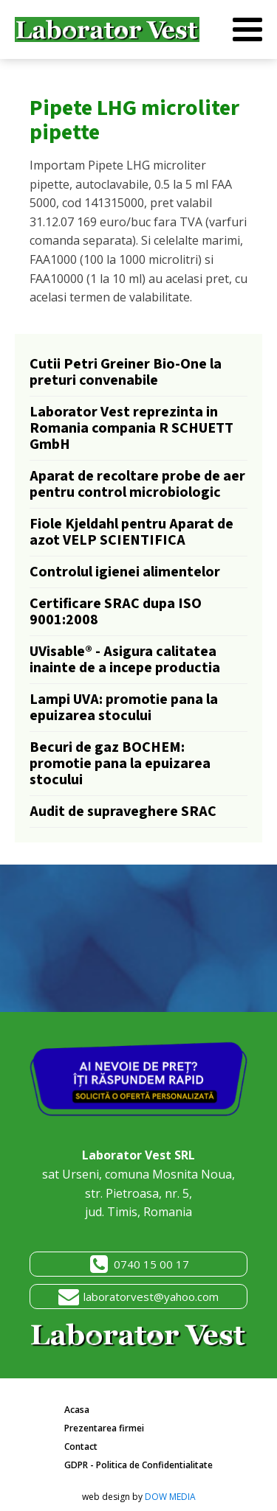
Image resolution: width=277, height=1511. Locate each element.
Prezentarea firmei (104, 1428)
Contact (81, 1446)
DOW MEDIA (170, 1496)
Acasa (76, 1409)
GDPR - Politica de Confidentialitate (138, 1465)
